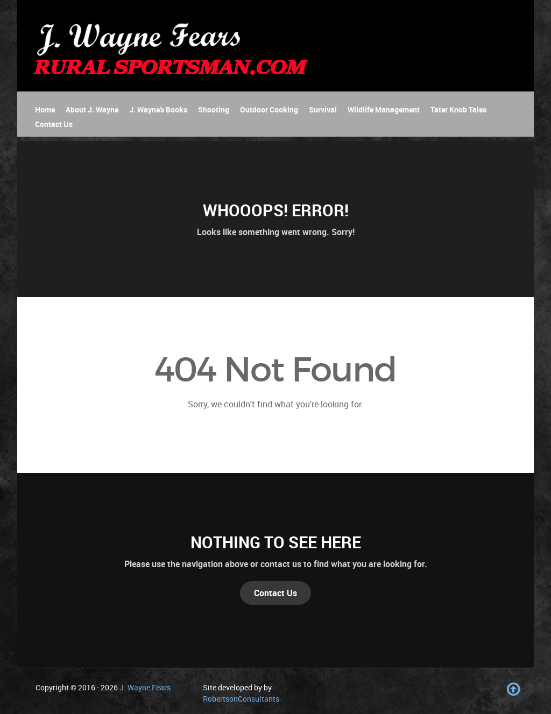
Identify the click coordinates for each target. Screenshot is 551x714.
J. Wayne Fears (145, 687)
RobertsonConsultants (241, 699)
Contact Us (275, 593)
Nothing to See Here (275, 542)
